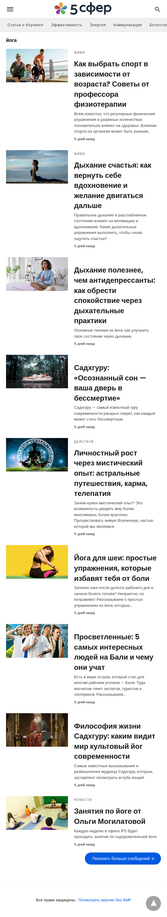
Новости (83, 800)
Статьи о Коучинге (25, 24)
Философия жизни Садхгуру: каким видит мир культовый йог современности (114, 741)
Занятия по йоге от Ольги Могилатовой (110, 816)
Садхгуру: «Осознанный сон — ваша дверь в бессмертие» (110, 383)
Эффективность (66, 24)
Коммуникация (128, 24)
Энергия (98, 24)
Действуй (84, 442)
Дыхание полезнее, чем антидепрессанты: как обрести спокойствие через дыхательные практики (114, 295)
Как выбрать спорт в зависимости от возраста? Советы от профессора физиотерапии (111, 84)
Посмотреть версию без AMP (104, 900)
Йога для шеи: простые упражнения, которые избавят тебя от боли (115, 568)
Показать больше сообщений (121, 859)
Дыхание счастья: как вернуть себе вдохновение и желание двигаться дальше (112, 185)
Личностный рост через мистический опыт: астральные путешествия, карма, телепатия (110, 473)
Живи (79, 52)
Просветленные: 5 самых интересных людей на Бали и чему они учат (113, 652)
